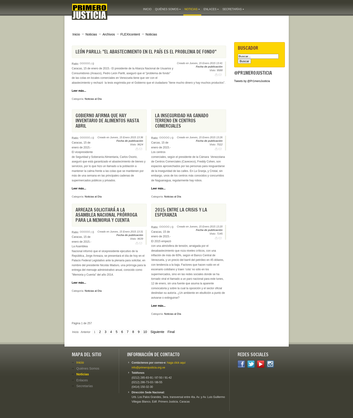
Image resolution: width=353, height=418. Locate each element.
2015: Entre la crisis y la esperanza (181, 212)
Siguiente (157, 332)
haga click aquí (176, 362)
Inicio (76, 34)
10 (145, 332)
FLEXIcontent (130, 34)
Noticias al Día (93, 98)
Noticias (91, 34)
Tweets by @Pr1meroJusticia (252, 81)
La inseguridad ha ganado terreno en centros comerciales (181, 120)
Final (171, 332)
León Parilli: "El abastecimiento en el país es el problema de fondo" (146, 51)
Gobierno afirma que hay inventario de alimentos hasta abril (107, 120)
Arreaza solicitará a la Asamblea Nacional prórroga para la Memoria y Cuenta (106, 215)
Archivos (108, 34)
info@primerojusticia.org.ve (148, 367)
